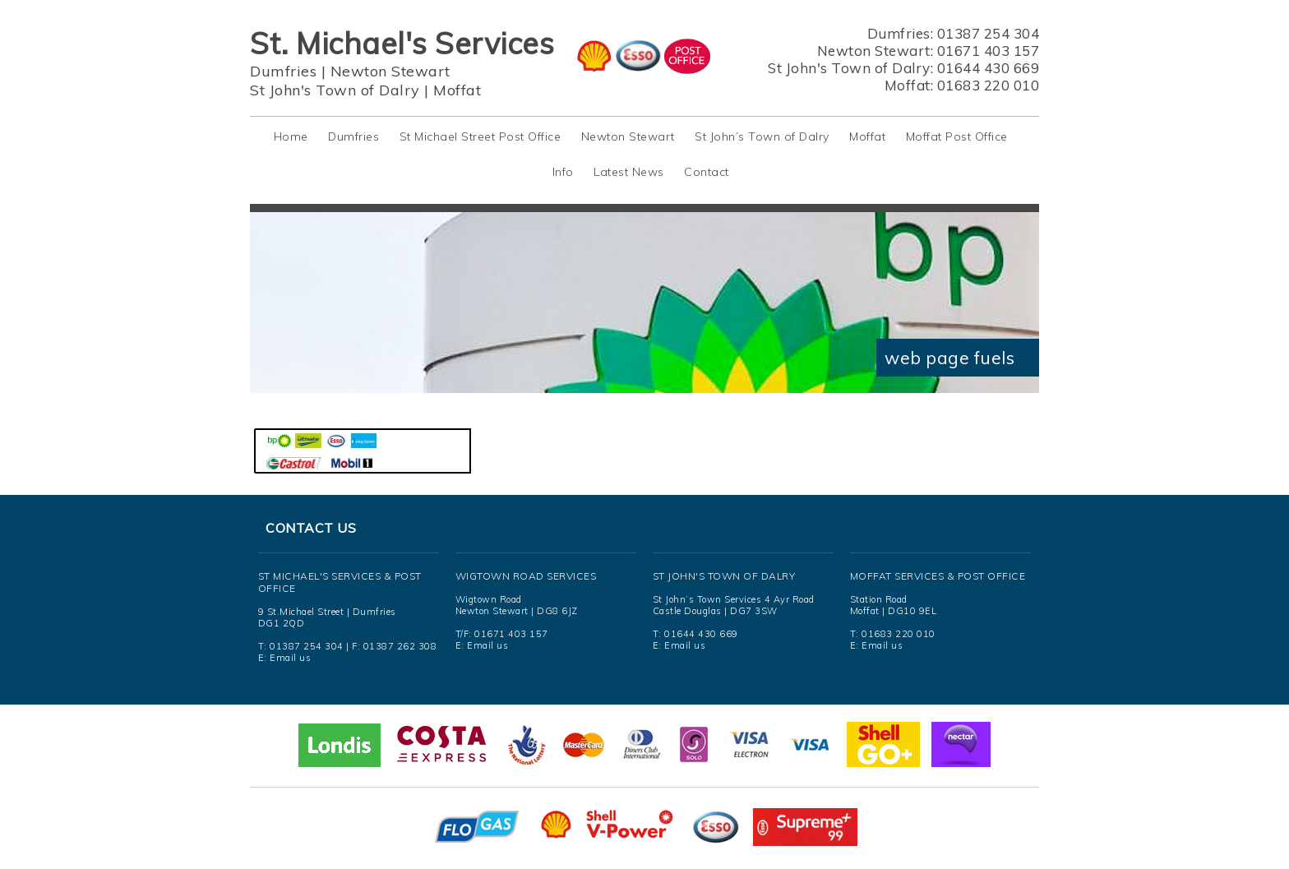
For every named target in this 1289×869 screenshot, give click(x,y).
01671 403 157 (988, 50)
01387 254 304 (988, 33)
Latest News (629, 171)
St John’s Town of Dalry (762, 136)
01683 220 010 (988, 85)
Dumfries (283, 71)
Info (563, 171)
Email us (290, 657)
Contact (706, 171)
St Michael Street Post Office (480, 136)
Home (291, 136)
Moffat (457, 90)
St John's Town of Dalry (335, 90)
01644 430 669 (988, 67)
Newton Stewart (390, 71)
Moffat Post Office (957, 136)
